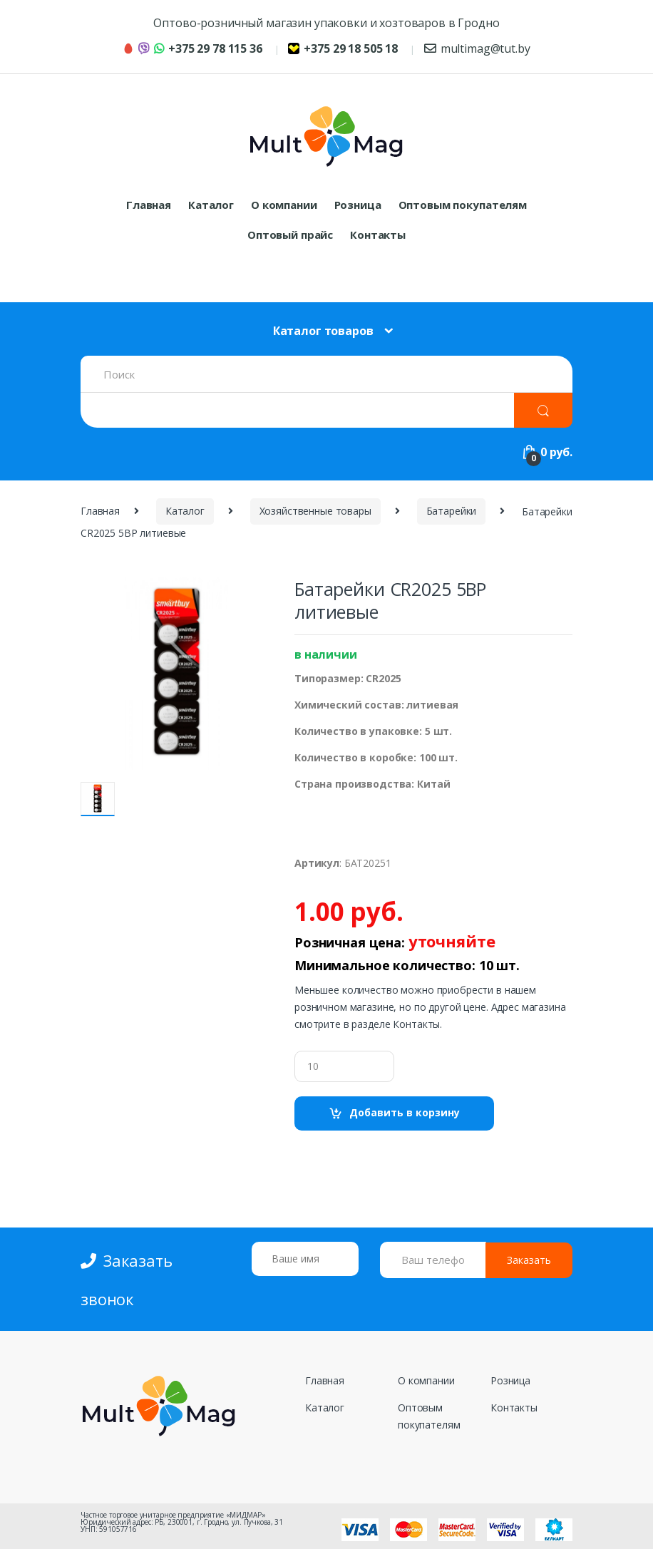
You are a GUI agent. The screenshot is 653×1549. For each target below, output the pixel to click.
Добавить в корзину (404, 1112)
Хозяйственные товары (315, 511)
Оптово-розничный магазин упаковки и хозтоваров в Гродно (326, 23)
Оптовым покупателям (463, 204)
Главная (148, 204)
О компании (284, 204)
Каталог (211, 204)
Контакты (378, 234)
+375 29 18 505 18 (343, 48)
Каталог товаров (323, 331)
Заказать (529, 1260)
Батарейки (451, 511)
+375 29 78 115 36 (192, 48)
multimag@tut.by (477, 48)
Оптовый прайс (290, 234)
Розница (357, 204)
